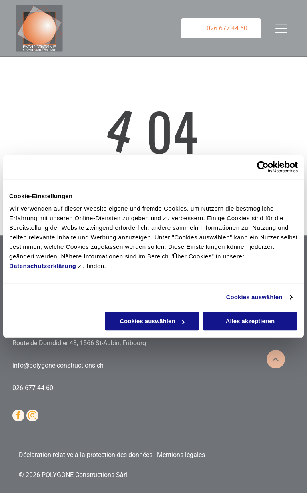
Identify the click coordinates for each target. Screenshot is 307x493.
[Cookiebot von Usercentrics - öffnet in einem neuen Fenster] (263, 167)
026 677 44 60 (32, 388)
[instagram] (32, 416)
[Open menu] (281, 28)
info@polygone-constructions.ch (58, 365)
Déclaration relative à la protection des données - (88, 455)
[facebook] (18, 416)
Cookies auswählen (254, 297)
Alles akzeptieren (250, 321)
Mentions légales (181, 455)
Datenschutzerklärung (42, 266)
